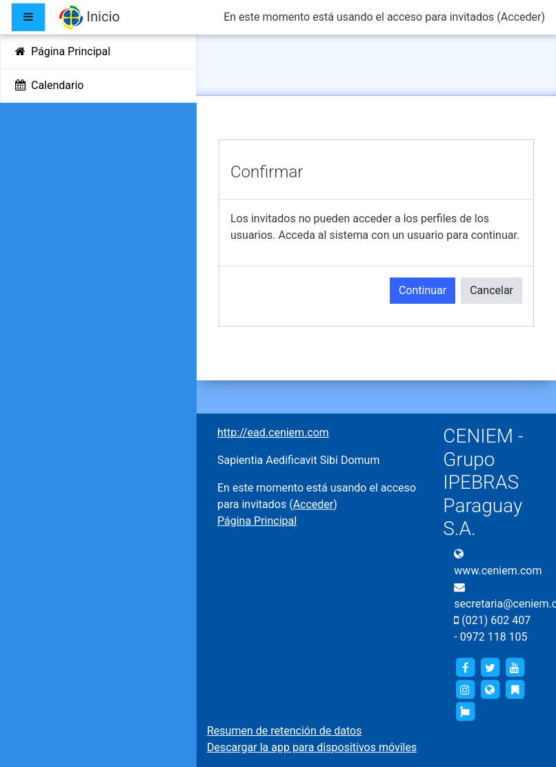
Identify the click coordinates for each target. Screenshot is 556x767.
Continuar (422, 290)
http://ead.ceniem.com (273, 432)
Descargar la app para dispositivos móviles (312, 747)
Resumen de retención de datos (284, 730)
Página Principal (257, 520)
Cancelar (491, 290)
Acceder (521, 16)
